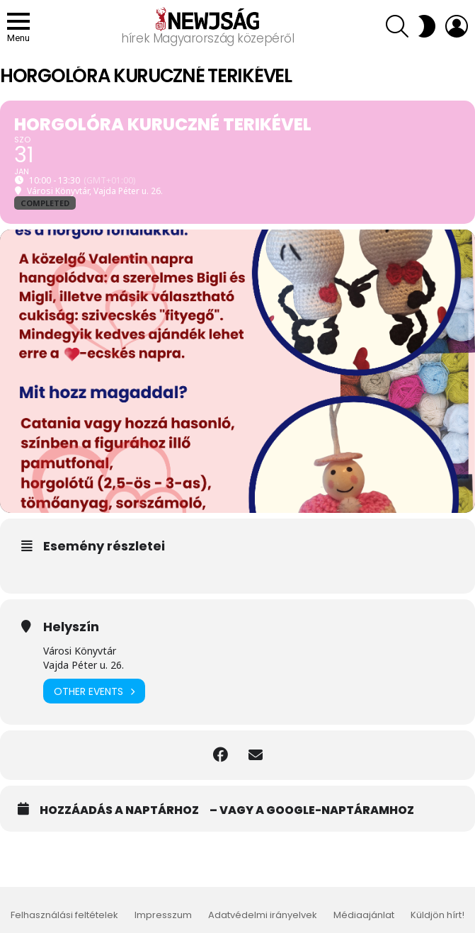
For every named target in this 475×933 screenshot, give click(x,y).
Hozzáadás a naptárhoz (119, 810)
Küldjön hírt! (437, 915)
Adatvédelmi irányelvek (262, 915)
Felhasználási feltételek (64, 915)
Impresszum (163, 915)
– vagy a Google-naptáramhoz (312, 810)
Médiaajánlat (363, 915)
